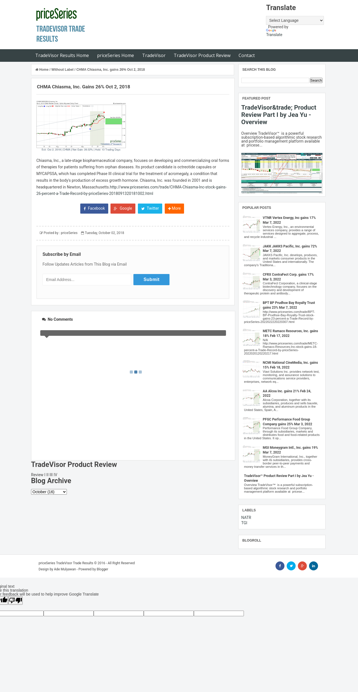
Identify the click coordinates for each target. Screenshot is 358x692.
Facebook (94, 208)
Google (123, 208)
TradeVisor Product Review (202, 55)
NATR (246, 517)
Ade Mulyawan (65, 569)
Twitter (150, 208)
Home (42, 70)
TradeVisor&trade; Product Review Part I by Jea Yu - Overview (278, 115)
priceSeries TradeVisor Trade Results (66, 563)
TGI (244, 523)
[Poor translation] (15, 600)
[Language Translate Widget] (295, 20)
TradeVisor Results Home (62, 55)
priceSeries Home (115, 55)
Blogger (102, 569)
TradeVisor (154, 55)
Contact (247, 55)
